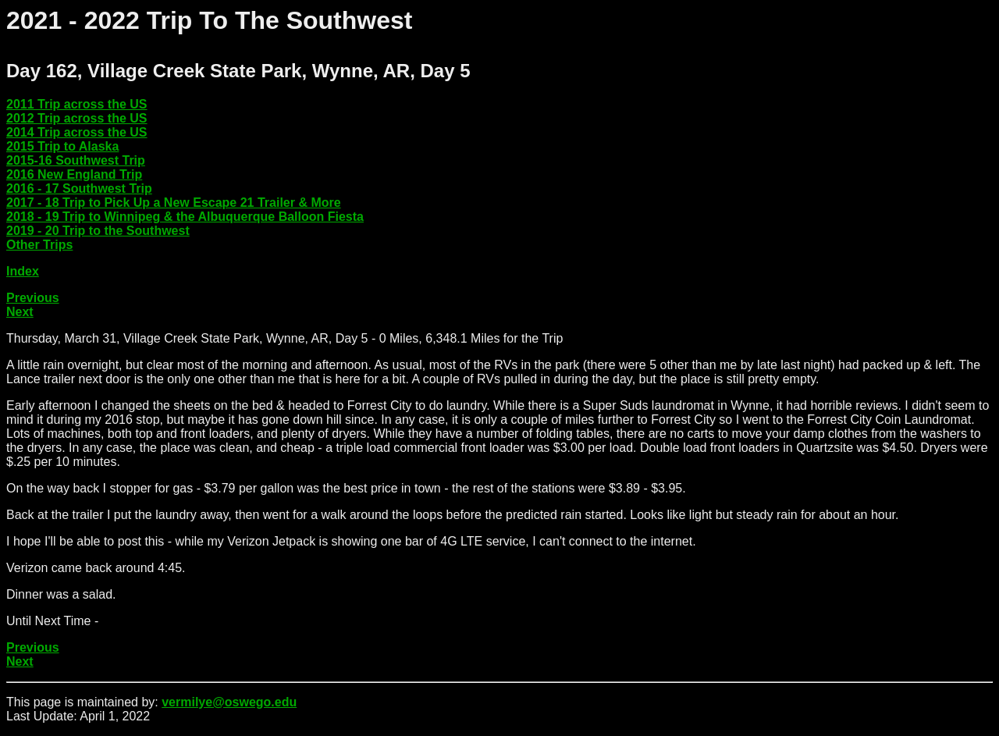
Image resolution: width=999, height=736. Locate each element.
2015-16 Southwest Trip (75, 160)
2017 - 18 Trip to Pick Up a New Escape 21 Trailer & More (173, 202)
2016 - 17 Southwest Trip (79, 188)
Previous (32, 297)
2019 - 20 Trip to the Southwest (98, 230)
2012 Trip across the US (77, 118)
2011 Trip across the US (77, 104)
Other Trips (39, 244)
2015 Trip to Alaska (62, 146)
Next (20, 311)
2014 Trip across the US (77, 132)
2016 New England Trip (74, 174)
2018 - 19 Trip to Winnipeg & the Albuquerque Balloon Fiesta (185, 216)
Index (22, 271)
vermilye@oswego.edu (229, 702)
